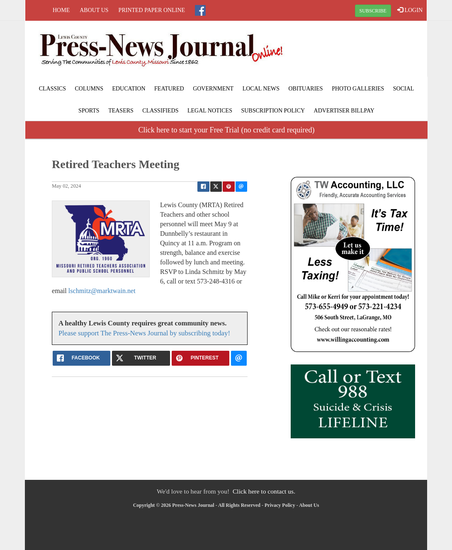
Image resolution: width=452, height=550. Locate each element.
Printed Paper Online (152, 10)
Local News (261, 89)
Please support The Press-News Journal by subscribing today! (144, 333)
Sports (89, 111)
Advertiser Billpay (344, 111)
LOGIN (410, 10)
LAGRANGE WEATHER (359, 52)
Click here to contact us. (264, 491)
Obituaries (305, 89)
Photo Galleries (358, 89)
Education (128, 89)
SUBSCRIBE (373, 11)
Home (61, 10)
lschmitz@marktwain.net (102, 290)
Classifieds (160, 111)
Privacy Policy (280, 505)
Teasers (121, 111)
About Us (94, 10)
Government (213, 89)
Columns (89, 89)
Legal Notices (209, 111)
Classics (52, 89)
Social (403, 89)
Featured (169, 89)
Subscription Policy (273, 111)
